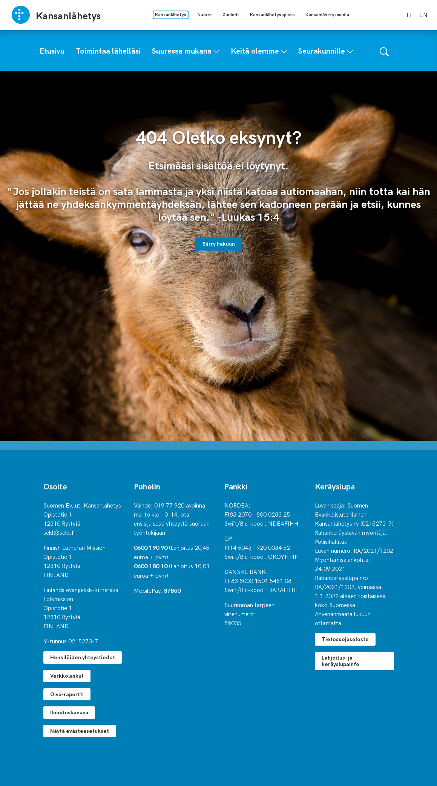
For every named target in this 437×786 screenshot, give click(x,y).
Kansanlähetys (170, 14)
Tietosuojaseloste (345, 639)
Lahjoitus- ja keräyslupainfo (340, 661)
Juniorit (231, 14)
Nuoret (205, 14)
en (423, 14)
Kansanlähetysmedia (327, 14)
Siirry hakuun (218, 243)
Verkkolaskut (67, 675)
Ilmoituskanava (69, 712)
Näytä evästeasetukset (79, 730)
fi (409, 14)
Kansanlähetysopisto (272, 14)
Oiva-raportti (67, 694)
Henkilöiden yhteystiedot (82, 657)
